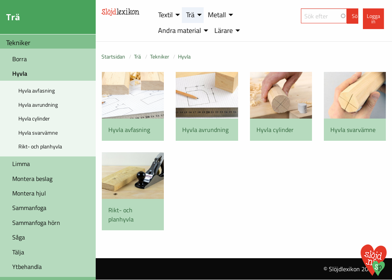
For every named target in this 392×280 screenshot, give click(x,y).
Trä (137, 56)
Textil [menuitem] (165, 15)
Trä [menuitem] (190, 15)
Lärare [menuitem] (223, 30)
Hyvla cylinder (34, 118)
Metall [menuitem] (217, 15)
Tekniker (18, 42)
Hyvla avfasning (36, 90)
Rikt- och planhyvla (40, 146)
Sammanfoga (29, 207)
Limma (21, 163)
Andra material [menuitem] (179, 30)
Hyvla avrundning (38, 105)
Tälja (18, 252)
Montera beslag (32, 178)
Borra (19, 58)
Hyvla (19, 73)
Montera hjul (29, 193)
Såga (18, 237)
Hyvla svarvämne (38, 133)
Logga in (373, 19)
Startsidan (113, 56)
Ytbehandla (27, 266)
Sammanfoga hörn (36, 222)
